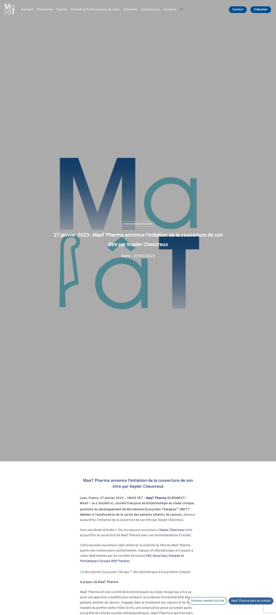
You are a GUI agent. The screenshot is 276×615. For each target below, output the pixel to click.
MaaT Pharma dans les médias (251, 601)
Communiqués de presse (138, 223)
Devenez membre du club (207, 601)
